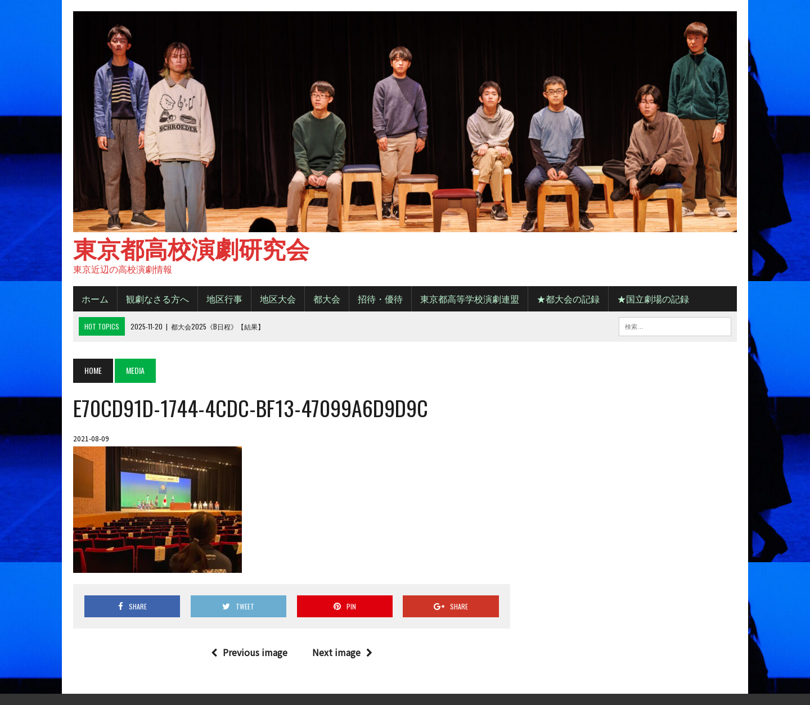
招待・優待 (380, 298)
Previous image (249, 652)
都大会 (326, 298)
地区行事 (224, 298)
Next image (342, 652)
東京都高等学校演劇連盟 (469, 298)
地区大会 (278, 298)
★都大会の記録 (568, 298)
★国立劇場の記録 (653, 298)
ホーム (95, 298)
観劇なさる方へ (157, 298)
